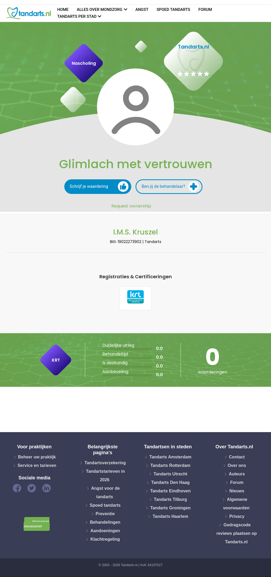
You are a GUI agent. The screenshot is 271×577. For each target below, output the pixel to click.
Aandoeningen (105, 531)
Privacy (236, 517)
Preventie (105, 514)
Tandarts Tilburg (170, 500)
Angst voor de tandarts (105, 493)
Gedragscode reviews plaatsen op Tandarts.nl (236, 534)
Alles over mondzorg (99, 9)
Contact (237, 458)
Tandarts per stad (76, 16)
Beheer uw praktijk (37, 458)
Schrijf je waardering (99, 186)
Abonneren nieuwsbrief (36, 524)
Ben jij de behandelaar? (170, 186)
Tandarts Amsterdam (170, 458)
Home (63, 9)
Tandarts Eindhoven (170, 492)
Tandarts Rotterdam (170, 466)
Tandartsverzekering (105, 463)
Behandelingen (105, 523)
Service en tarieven (37, 466)
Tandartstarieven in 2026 (105, 476)
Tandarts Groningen (170, 509)
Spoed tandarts (173, 9)
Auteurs (237, 475)
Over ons (237, 466)
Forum (205, 9)
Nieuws (236, 492)
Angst (142, 9)
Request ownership (131, 206)
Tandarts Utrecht (170, 475)
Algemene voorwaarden (236, 504)
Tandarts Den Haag (170, 483)
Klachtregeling (105, 540)
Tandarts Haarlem (170, 517)
